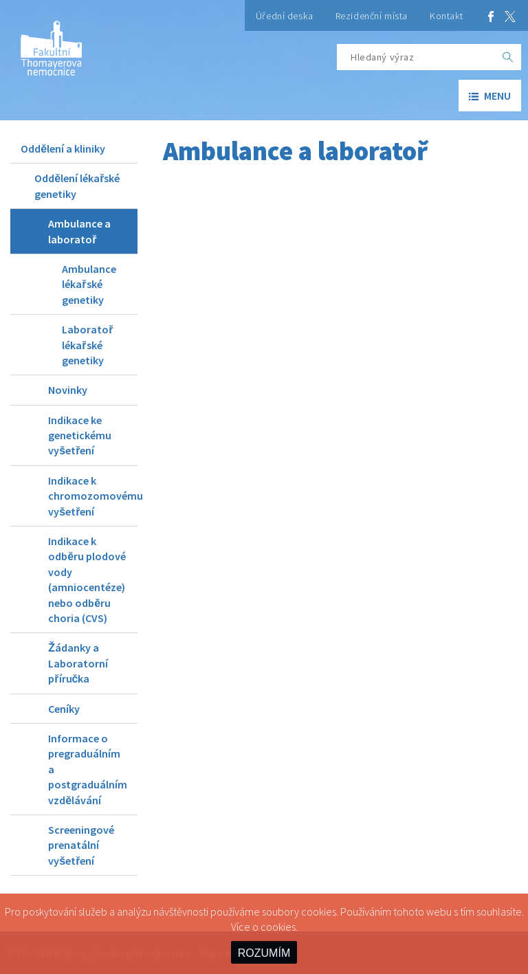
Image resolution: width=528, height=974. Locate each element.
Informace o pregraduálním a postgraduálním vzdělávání (87, 769)
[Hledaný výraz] (416, 57)
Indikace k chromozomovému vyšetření (92, 496)
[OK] (508, 57)
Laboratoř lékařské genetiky (87, 344)
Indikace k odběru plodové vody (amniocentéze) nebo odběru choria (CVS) (87, 579)
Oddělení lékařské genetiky (77, 185)
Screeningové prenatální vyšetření (81, 845)
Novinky (67, 390)
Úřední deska (285, 16)
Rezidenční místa (372, 16)
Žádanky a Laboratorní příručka (78, 663)
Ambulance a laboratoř (79, 231)
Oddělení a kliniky (63, 148)
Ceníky (64, 709)
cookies (278, 926)
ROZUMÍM (264, 953)
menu (490, 95)
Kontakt (446, 16)
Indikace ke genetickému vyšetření (79, 435)
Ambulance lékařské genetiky (89, 284)
